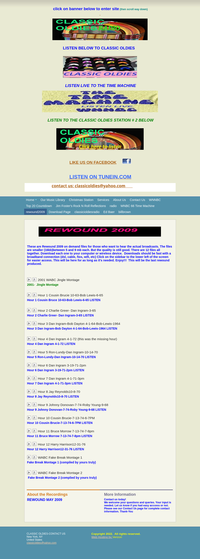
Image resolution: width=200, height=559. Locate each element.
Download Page (60, 212)
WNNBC (155, 200)
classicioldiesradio (86, 212)
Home (30, 200)
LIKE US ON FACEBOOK (93, 162)
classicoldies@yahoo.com (42, 542)
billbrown (124, 212)
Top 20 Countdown (39, 206)
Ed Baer (109, 212)
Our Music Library (53, 200)
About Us (119, 200)
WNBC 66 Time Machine (138, 206)
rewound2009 (35, 212)
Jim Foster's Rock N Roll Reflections (81, 206)
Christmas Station (81, 200)
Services (103, 200)
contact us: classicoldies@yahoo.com (92, 185)
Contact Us (137, 200)
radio (113, 206)
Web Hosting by (102, 537)
